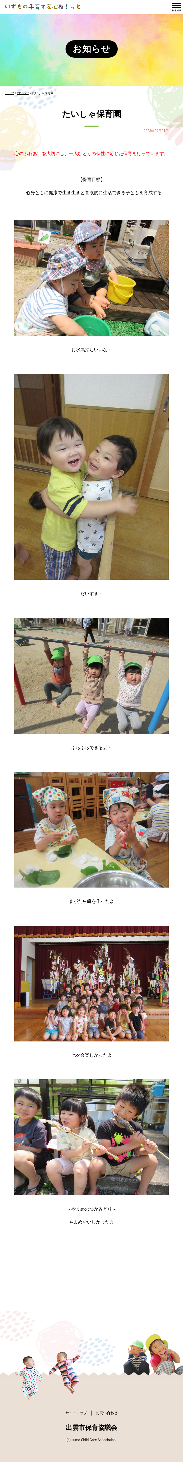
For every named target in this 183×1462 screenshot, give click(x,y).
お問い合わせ (108, 1413)
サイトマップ (75, 1413)
